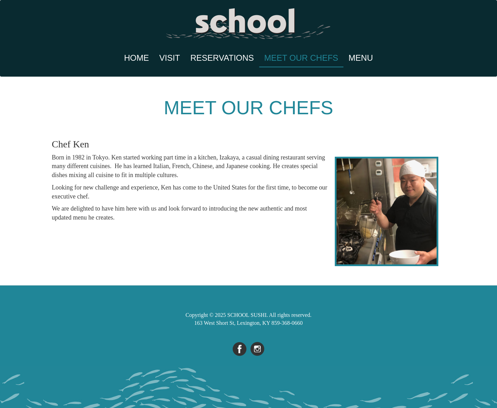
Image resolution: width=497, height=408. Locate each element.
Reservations (222, 57)
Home (136, 57)
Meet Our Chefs (301, 57)
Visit (169, 57)
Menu (361, 57)
